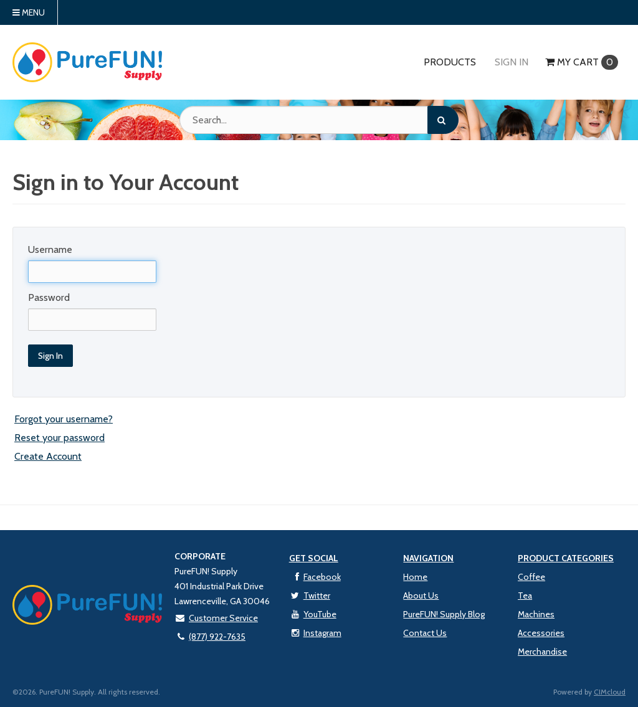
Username (50, 249)
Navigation (428, 558)
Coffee (531, 576)
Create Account (48, 456)
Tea (525, 595)
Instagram (315, 632)
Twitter (309, 595)
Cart (581, 62)
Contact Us (425, 632)
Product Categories (566, 558)
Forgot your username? (63, 419)
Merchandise (542, 651)
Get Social (313, 558)
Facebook (315, 576)
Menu (28, 12)
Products (450, 62)
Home (415, 576)
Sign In (511, 62)
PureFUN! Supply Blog (444, 614)
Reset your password (59, 438)
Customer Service (216, 618)
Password (49, 297)
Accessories (541, 632)
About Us (421, 595)
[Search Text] (319, 120)
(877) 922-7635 (209, 636)
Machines (536, 614)
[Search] (443, 120)
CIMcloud (610, 691)
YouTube (312, 614)
